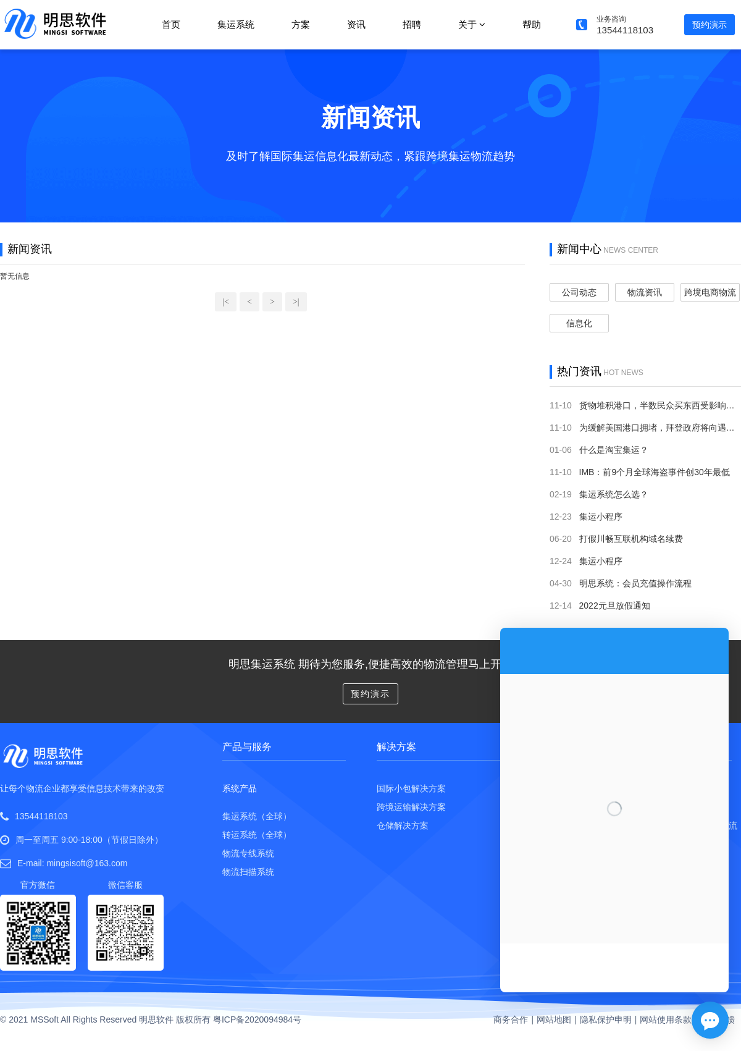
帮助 (531, 24)
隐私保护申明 (606, 1019)
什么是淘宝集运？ (613, 450)
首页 (171, 24)
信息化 (579, 323)
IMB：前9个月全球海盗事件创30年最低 (654, 472)
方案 (300, 24)
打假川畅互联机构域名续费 (631, 539)
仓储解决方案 (403, 825)
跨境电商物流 (710, 292)
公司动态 (579, 292)
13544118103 (41, 816)
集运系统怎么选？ (613, 494)
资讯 (356, 24)
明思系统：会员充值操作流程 (635, 583)
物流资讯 (644, 292)
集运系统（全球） (256, 816)
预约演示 (709, 25)
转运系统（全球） (256, 835)
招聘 (412, 24)
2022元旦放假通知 (614, 605)
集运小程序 (600, 516)
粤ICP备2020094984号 (257, 1019)
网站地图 (554, 1019)
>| (296, 301)
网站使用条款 (666, 1019)
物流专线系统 (248, 853)
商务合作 (510, 1019)
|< (225, 301)
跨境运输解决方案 (411, 807)
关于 (471, 24)
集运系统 (235, 24)
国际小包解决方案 (411, 788)
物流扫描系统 (248, 872)
